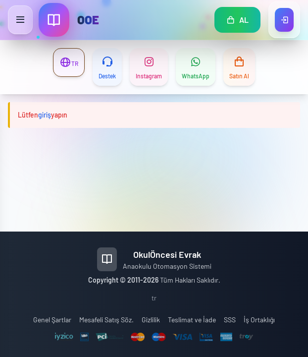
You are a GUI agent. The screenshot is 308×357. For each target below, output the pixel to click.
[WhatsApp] (195, 67)
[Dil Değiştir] (69, 62)
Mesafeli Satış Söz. (106, 319)
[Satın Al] (239, 67)
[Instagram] (149, 67)
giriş (44, 115)
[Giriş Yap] (284, 19)
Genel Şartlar (52, 319)
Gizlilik (151, 319)
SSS (230, 319)
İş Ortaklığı (259, 319)
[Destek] (107, 67)
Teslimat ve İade (192, 319)
